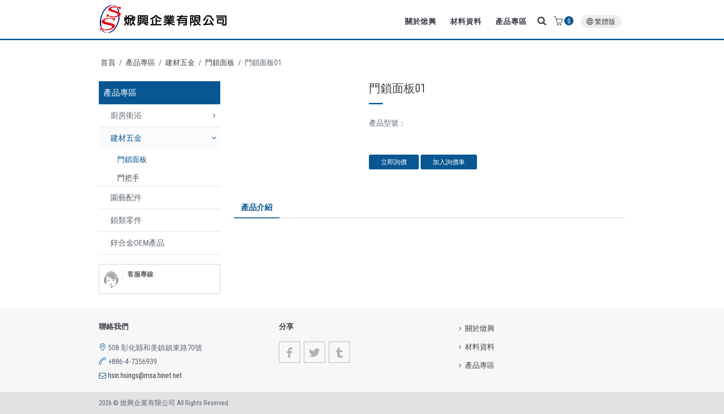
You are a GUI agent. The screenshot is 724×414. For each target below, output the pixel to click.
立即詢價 (394, 162)
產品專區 (511, 21)
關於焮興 (420, 21)
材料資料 (466, 21)
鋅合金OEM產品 (137, 242)
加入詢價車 (449, 162)
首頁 (108, 62)
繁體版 (600, 22)
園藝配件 (126, 197)
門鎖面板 (220, 62)
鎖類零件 (126, 220)
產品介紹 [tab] (256, 207)
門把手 (128, 178)
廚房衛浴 (126, 115)
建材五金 (180, 62)
